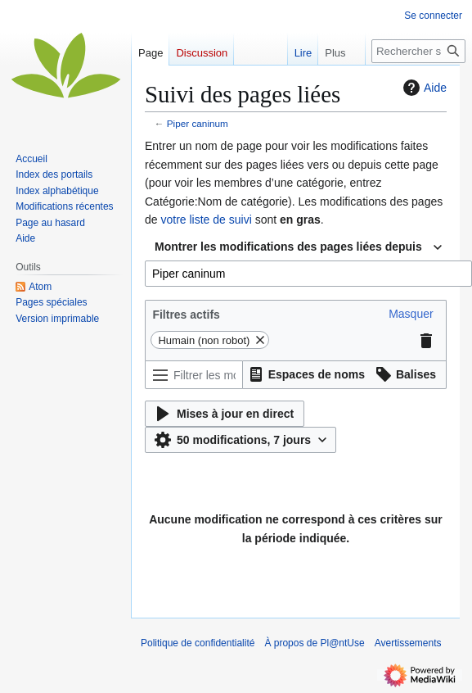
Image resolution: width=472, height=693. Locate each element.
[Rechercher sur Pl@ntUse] (418, 51)
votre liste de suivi (205, 219)
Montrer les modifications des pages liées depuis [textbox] (288, 246)
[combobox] (298, 247)
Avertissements (408, 643)
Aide (423, 87)
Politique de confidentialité (197, 643)
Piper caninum (197, 123)
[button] (410, 314)
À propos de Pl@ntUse (314, 643)
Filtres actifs (185, 314)
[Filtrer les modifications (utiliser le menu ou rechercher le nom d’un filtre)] (194, 374)
